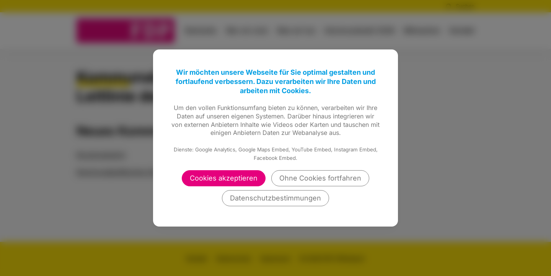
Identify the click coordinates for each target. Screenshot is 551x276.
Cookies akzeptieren (224, 178)
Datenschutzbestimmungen (275, 198)
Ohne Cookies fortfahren (320, 178)
